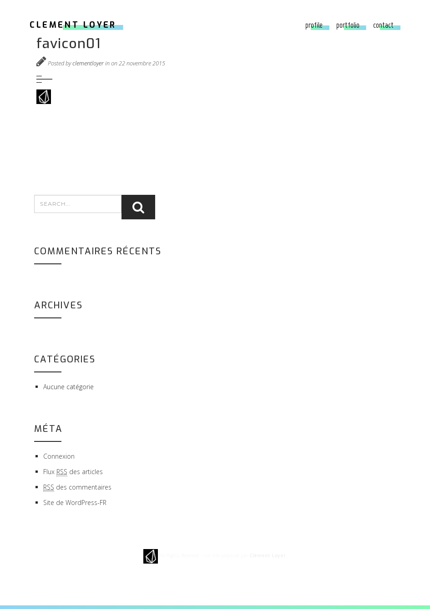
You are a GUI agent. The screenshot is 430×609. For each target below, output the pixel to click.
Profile (314, 25)
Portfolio (347, 25)
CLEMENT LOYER (73, 25)
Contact (383, 25)
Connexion (59, 456)
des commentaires (77, 487)
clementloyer (88, 63)
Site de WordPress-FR (74, 502)
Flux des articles (73, 471)
